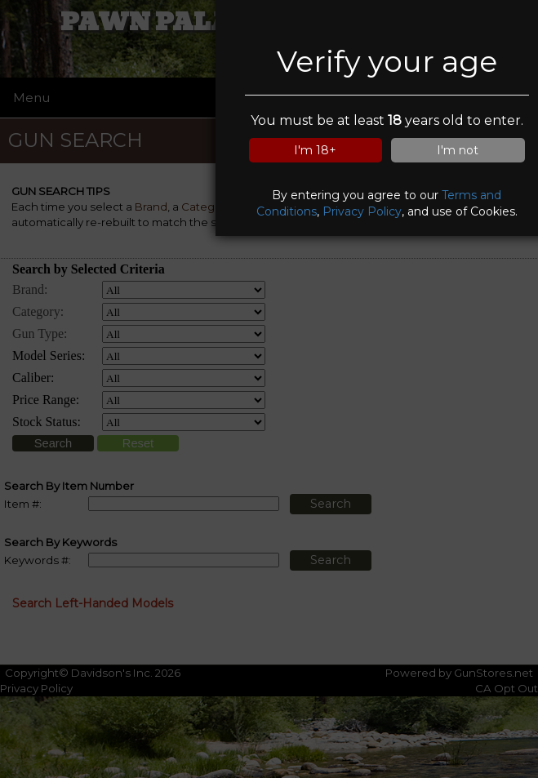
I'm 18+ (315, 150)
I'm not (457, 150)
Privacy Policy (362, 211)
